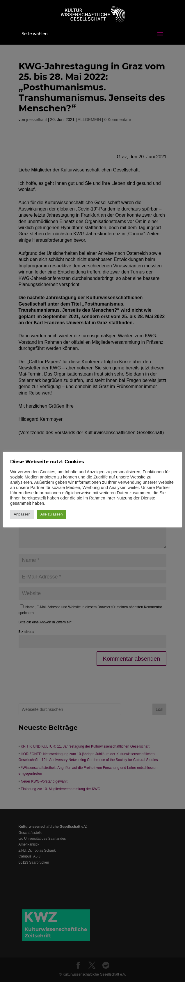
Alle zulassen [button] (51, 514)
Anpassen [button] (22, 514)
